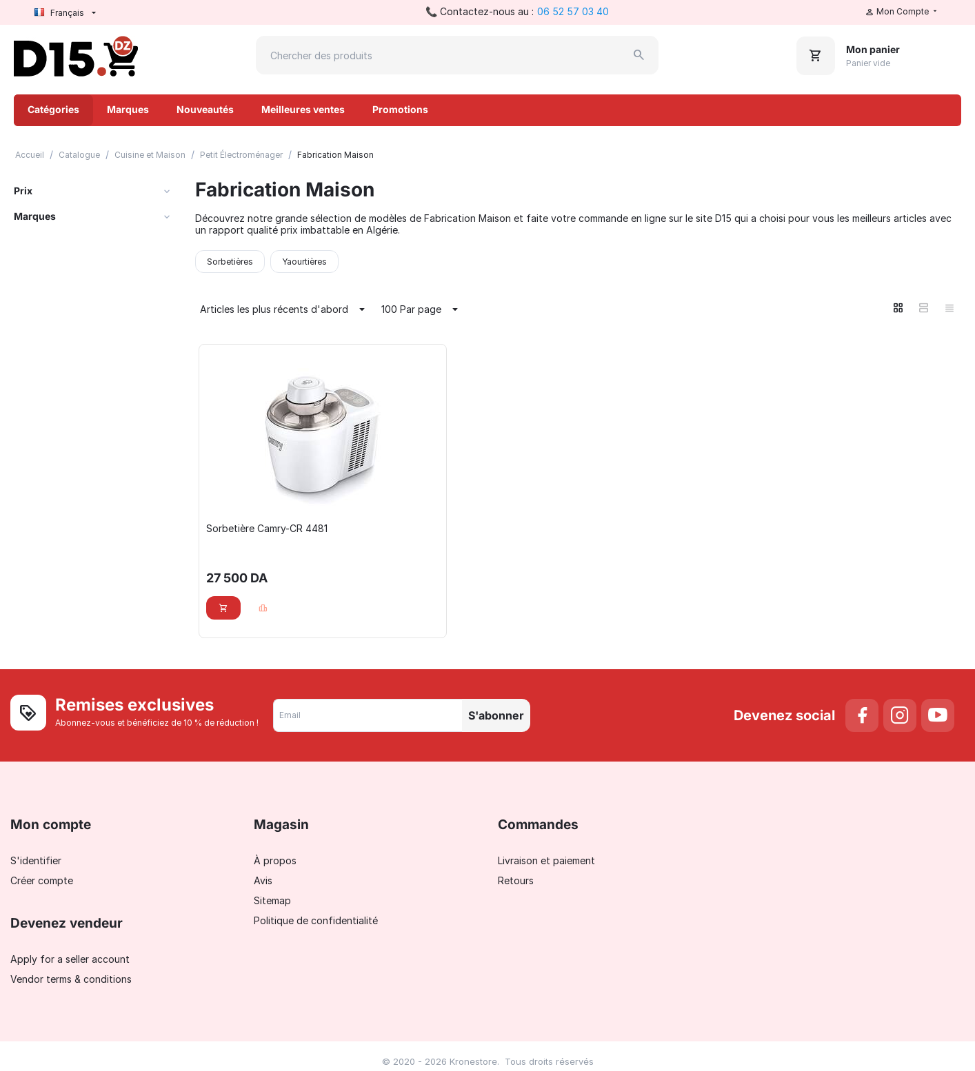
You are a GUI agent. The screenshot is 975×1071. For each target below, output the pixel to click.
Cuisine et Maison (149, 155)
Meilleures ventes (303, 109)
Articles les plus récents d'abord (284, 309)
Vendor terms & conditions (71, 979)
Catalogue (79, 155)
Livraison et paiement (546, 860)
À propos (275, 860)
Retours (516, 880)
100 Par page (421, 309)
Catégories (53, 109)
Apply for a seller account (70, 959)
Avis (263, 880)
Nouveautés (205, 109)
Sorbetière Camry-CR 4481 (267, 528)
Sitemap (272, 900)
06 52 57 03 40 (573, 11)
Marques (128, 109)
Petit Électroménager (241, 155)
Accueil (29, 155)
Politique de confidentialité (316, 920)
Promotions (400, 109)
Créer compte (41, 880)
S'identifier (35, 860)
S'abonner (496, 715)
